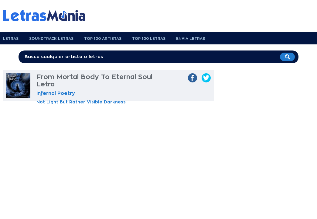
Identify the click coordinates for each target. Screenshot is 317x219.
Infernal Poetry (55, 93)
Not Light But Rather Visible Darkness (81, 102)
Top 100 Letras (148, 38)
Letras (11, 38)
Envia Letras (190, 38)
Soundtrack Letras (51, 38)
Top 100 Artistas (102, 38)
